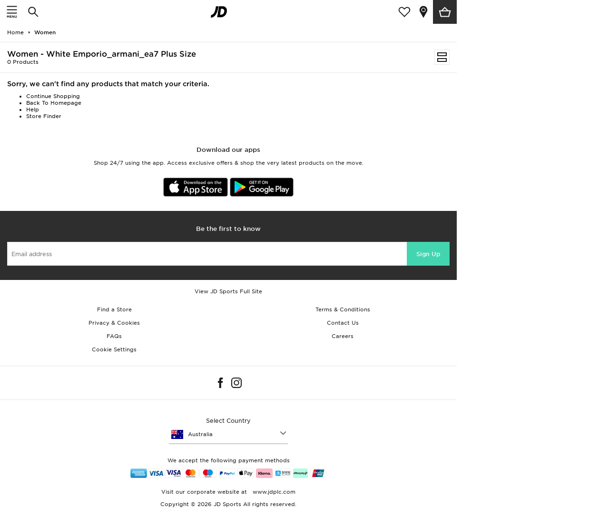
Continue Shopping (53, 96)
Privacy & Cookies (114, 322)
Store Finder (43, 116)
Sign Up (428, 254)
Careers (343, 336)
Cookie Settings (114, 349)
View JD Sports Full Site (228, 291)
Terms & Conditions (342, 309)
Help (32, 109)
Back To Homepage (53, 103)
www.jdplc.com (273, 491)
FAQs (114, 336)
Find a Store (114, 309)
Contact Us (343, 322)
